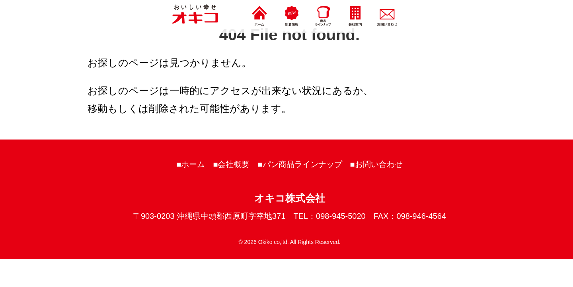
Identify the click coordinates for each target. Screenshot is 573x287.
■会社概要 (231, 164)
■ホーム (190, 164)
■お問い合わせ (376, 164)
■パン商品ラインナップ (300, 164)
